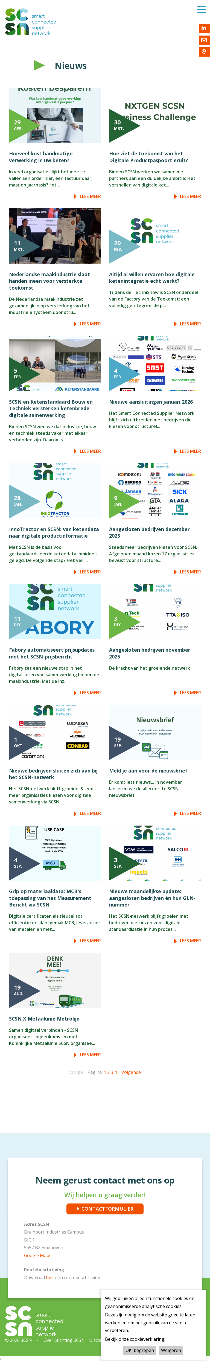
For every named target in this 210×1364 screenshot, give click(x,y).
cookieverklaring (147, 1339)
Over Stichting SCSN (64, 1340)
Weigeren (171, 1350)
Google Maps (37, 1255)
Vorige (76, 1072)
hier (50, 1278)
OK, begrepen (140, 1350)
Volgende (131, 1072)
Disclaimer (99, 1340)
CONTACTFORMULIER (107, 1208)
